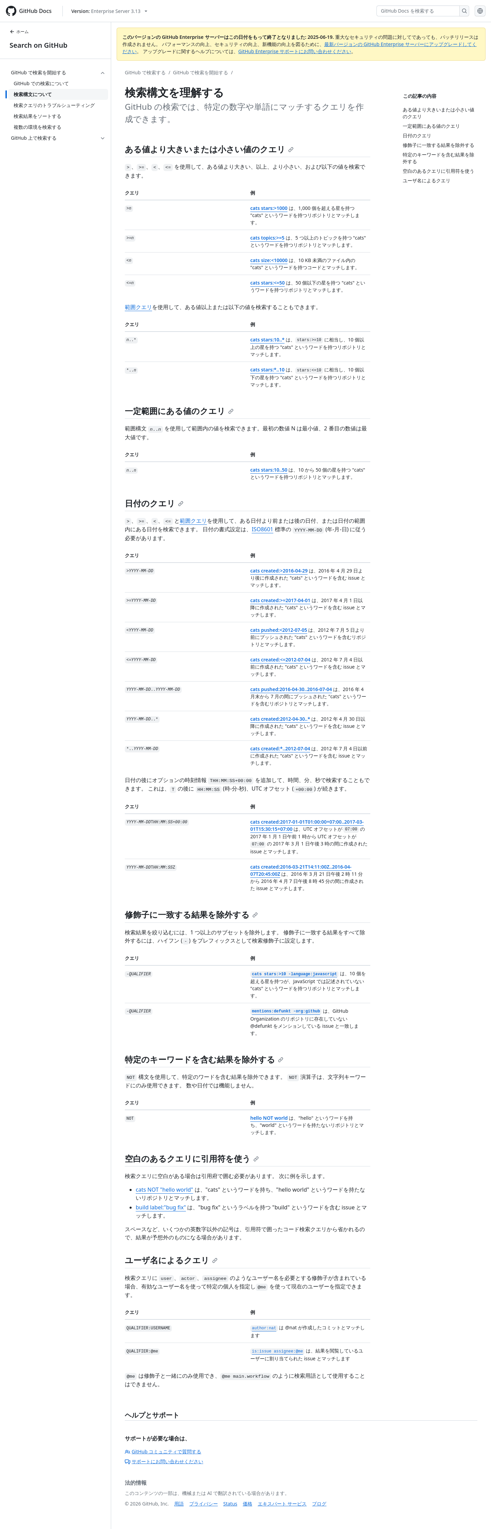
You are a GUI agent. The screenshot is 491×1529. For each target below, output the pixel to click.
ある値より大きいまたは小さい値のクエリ (209, 149)
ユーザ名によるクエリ (171, 1260)
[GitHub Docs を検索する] (418, 11)
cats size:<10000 (268, 260)
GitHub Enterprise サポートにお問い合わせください (295, 51)
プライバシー (203, 1503)
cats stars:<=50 (267, 282)
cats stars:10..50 (268, 470)
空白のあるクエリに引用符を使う (192, 1158)
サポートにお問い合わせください (164, 1461)
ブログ (319, 1503)
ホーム (19, 31)
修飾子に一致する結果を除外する (191, 914)
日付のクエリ (154, 503)
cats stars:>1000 (268, 208)
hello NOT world (269, 1118)
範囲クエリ (138, 307)
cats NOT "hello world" (164, 1189)
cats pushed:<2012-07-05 (278, 630)
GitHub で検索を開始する (200, 72)
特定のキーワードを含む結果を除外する (204, 1059)
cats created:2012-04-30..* (280, 719)
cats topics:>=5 (267, 237)
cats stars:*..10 (267, 369)
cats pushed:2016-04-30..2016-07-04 (291, 689)
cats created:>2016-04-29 (279, 570)
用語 (179, 1503)
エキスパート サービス (282, 1503)
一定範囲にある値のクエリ (179, 410)
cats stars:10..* (267, 339)
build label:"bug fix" (161, 1207)
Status (230, 1503)
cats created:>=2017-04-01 (280, 600)
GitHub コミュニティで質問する (163, 1451)
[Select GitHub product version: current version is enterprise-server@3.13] (109, 11)
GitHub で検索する (145, 72)
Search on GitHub (39, 45)
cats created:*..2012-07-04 (280, 748)
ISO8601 (262, 529)
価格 (247, 1503)
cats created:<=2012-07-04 (280, 659)
